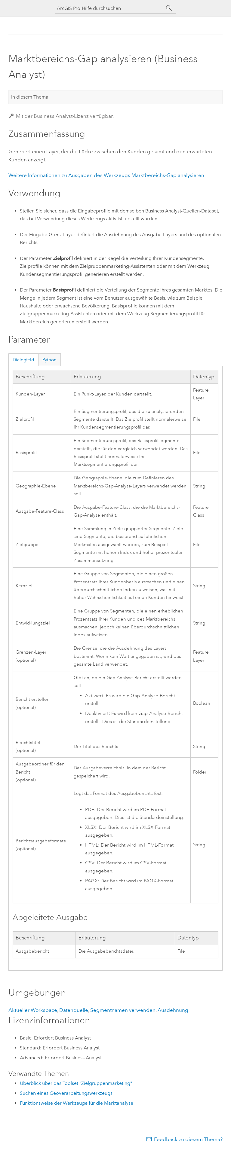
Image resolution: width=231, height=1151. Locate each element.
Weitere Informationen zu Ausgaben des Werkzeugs (106, 175)
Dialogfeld (23, 359)
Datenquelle (73, 1010)
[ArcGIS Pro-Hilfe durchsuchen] (109, 8)
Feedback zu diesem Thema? (188, 1139)
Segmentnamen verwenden (123, 1010)
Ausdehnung (173, 1010)
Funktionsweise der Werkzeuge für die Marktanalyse (76, 1103)
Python (49, 359)
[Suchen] (169, 8)
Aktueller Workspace (32, 1010)
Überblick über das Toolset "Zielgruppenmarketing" (76, 1083)
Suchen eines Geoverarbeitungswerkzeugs (66, 1093)
